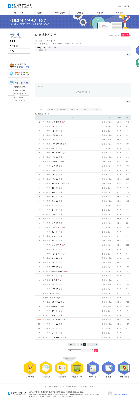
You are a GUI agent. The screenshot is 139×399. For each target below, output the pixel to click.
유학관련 (96, 109)
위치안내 (92, 386)
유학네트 (53, 293)
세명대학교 (55, 126)
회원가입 (126, 6)
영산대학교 (55, 236)
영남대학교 (55, 218)
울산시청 (55, 280)
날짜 (119, 117)
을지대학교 (55, 311)
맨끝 (95, 345)
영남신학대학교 (56, 227)
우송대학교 (55, 267)
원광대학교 (55, 284)
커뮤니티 (100, 12)
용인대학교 (55, 258)
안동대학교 (55, 192)
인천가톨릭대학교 (57, 337)
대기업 (85, 109)
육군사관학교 (55, 306)
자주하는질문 (14, 46)
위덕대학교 (55, 289)
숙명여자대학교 (56, 153)
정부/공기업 (74, 109)
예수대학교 (55, 249)
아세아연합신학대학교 (58, 183)
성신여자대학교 (56, 122)
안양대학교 (55, 197)
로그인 (120, 6)
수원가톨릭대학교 (57, 144)
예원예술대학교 (56, 254)
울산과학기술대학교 (57, 271)
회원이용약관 (83, 386)
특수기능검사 (59, 12)
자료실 (12, 51)
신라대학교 (55, 175)
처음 (70, 345)
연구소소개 (18, 12)
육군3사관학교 (56, 302)
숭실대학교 (55, 166)
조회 (127, 117)
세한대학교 (55, 135)
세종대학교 (55, 131)
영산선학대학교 (56, 245)
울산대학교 (55, 276)
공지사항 (12, 41)
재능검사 (39, 12)
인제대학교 (55, 324)
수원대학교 (55, 148)
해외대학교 (63, 109)
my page (120, 12)
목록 (128, 54)
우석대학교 (55, 262)
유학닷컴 (53, 298)
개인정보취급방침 (58, 386)
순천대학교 (55, 157)
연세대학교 (55, 205)
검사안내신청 (80, 12)
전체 (41, 109)
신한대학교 (55, 179)
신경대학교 (55, 170)
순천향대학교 (55, 161)
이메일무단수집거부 (71, 386)
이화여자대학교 (56, 320)
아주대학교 (55, 188)
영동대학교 (55, 232)
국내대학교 (52, 109)
